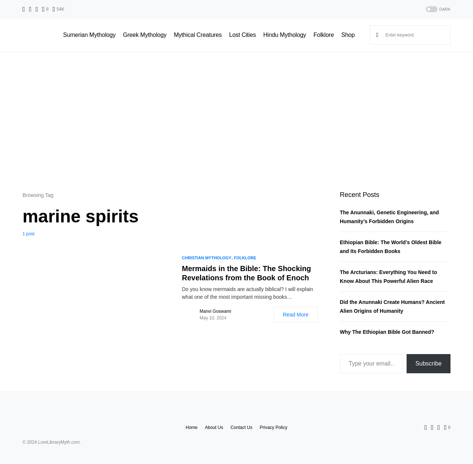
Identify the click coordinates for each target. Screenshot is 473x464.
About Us (214, 427)
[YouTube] (59, 9)
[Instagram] (37, 9)
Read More (295, 315)
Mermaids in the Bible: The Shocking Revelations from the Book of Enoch (246, 273)
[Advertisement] (236, 121)
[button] (437, 9)
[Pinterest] (45, 9)
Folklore (245, 258)
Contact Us (241, 427)
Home (191, 427)
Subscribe (428, 363)
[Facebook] (24, 9)
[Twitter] (30, 9)
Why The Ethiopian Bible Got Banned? (387, 332)
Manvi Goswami (215, 311)
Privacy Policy (273, 427)
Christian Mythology (206, 258)
